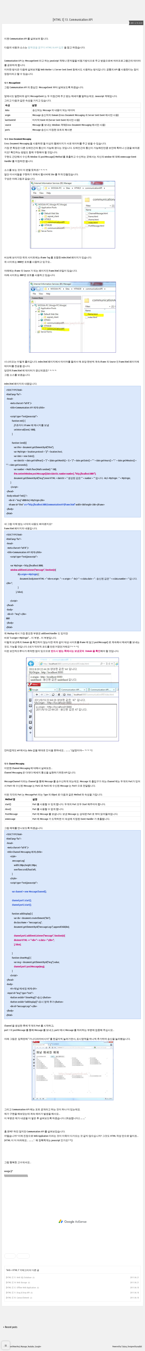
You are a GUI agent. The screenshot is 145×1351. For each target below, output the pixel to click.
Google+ (38, 1346)
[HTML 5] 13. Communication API (73, 19)
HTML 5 (15, 1270)
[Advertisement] (72, 1221)
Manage (24, 1346)
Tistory (124, 1346)
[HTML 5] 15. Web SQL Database (19, 1277)
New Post (16, 1346)
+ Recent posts (10, 1327)
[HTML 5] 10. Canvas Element (17, 1297)
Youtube (31, 1346)
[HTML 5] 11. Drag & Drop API (18, 1292)
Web (8, 1270)
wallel (139, 1346)
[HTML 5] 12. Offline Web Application (21, 1287)
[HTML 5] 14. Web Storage (16, 1282)
